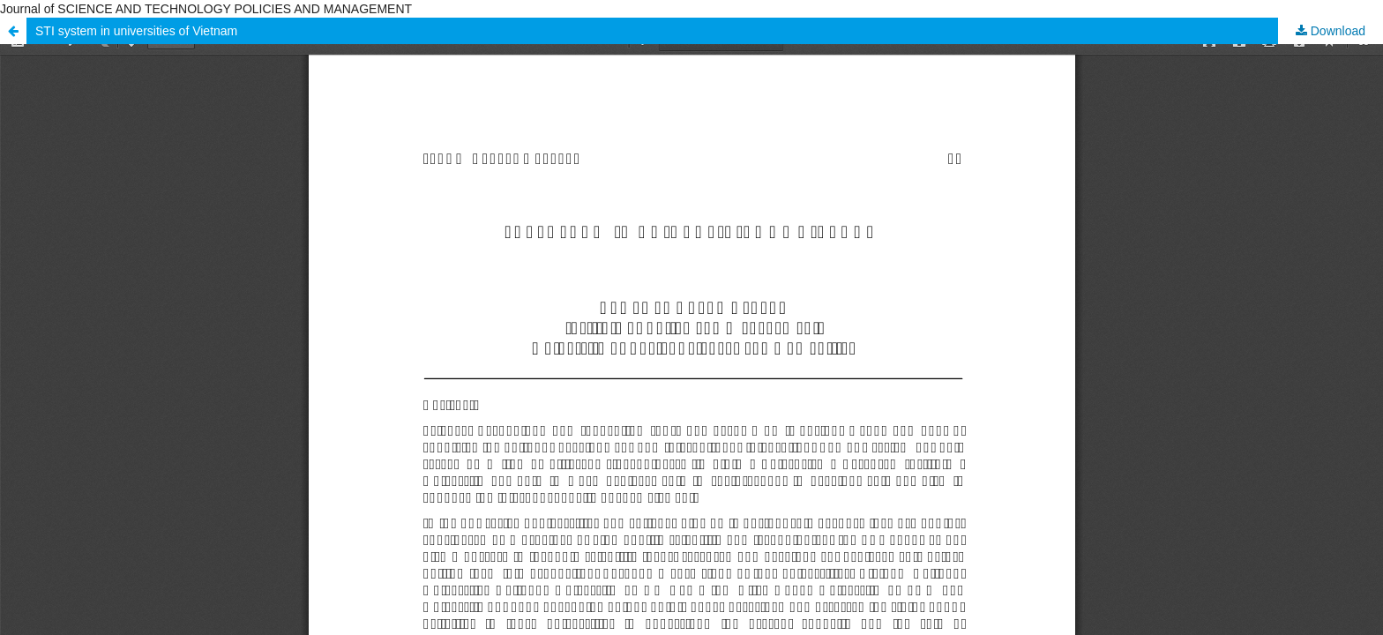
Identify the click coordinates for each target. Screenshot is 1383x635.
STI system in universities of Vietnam (136, 31)
